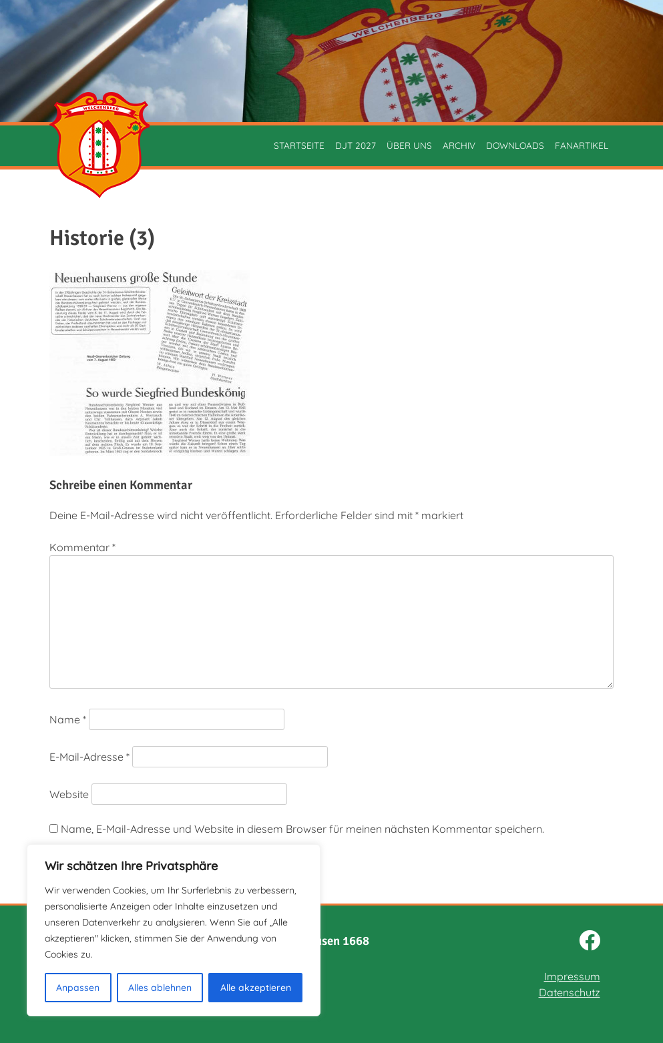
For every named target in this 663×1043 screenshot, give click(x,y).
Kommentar (82, 547)
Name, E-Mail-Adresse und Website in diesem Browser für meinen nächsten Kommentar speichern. (302, 828)
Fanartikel (581, 145)
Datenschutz (569, 992)
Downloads (515, 145)
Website (69, 794)
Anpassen (77, 988)
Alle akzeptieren (255, 988)
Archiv (459, 145)
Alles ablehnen (160, 988)
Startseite (299, 145)
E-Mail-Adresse (89, 756)
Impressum (572, 976)
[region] (173, 930)
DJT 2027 (355, 145)
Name (67, 719)
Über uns (409, 145)
